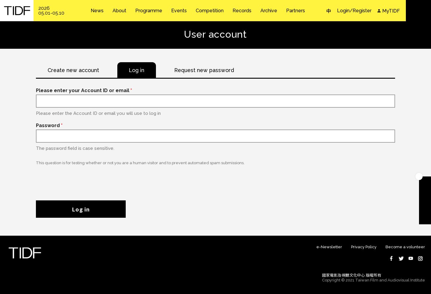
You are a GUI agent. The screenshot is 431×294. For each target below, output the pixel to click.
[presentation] (81, 180)
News (97, 10)
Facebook (391, 258)
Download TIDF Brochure (425, 194)
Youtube (410, 258)
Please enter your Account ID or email (84, 91)
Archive (268, 10)
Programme (148, 10)
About (119, 10)
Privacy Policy (364, 247)
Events (179, 10)
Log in (81, 209)
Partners (295, 10)
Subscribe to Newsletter (425, 218)
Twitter (401, 258)
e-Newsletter (329, 247)
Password (49, 126)
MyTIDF (391, 11)
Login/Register (354, 10)
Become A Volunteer (425, 206)
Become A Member (425, 182)
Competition (210, 10)
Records (242, 10)
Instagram (420, 258)
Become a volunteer (405, 247)
